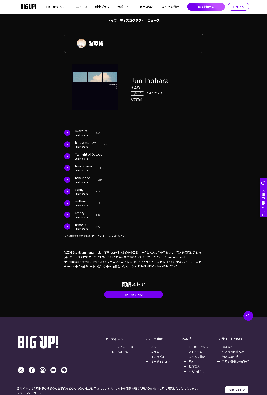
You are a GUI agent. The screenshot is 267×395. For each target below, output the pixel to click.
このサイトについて (229, 338)
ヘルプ (186, 338)
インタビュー (159, 357)
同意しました (237, 390)
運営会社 (227, 347)
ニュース (82, 6)
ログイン (238, 7)
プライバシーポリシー (30, 393)
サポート (123, 6)
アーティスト (114, 338)
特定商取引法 (230, 357)
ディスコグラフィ (132, 20)
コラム (155, 352)
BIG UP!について (57, 6)
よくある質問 (170, 6)
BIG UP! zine (153, 338)
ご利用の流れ (145, 6)
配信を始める (206, 7)
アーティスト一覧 (122, 347)
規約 (191, 361)
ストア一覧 (195, 352)
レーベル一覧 (120, 352)
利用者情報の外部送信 (235, 361)
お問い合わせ (197, 371)
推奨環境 (194, 366)
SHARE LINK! (133, 294)
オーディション (160, 361)
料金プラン (102, 6)
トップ (112, 20)
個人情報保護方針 (233, 352)
